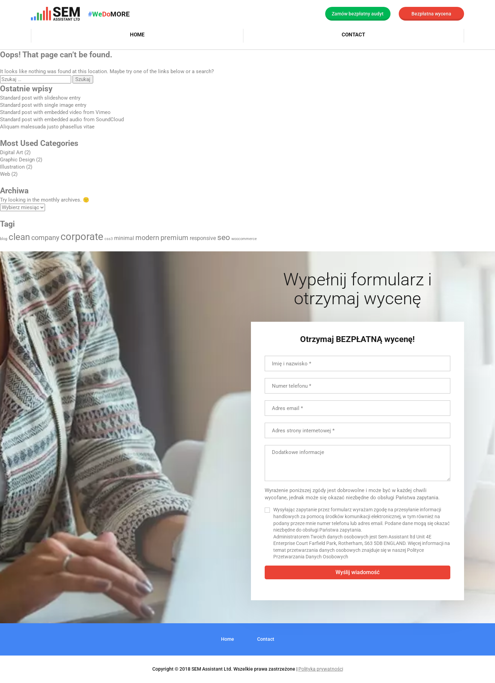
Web (5, 174)
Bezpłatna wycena (431, 13)
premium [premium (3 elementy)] (174, 238)
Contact (353, 35)
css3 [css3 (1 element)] (108, 239)
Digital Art (11, 152)
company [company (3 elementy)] (45, 238)
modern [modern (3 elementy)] (147, 238)
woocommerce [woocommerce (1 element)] (244, 239)
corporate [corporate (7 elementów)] (81, 236)
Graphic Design (17, 160)
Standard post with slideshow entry (40, 98)
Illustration (12, 167)
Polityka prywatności (320, 669)
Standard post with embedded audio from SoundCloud (62, 119)
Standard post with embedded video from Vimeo (55, 112)
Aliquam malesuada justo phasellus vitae (47, 127)
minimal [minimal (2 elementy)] (124, 238)
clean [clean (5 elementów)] (19, 237)
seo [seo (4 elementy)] (223, 237)
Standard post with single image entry (43, 105)
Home (137, 35)
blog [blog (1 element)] (3, 239)
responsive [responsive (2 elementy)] (203, 238)
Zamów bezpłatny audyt (358, 13)
